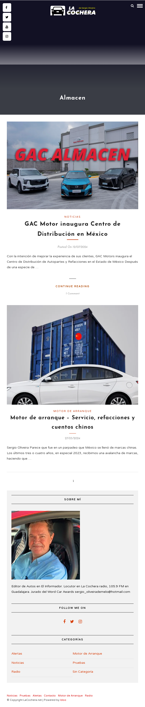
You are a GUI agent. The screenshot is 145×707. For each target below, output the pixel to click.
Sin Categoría (83, 672)
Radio (15, 672)
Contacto (50, 695)
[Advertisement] (72, 52)
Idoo (63, 700)
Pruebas (79, 663)
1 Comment (72, 293)
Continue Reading (72, 286)
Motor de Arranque (72, 411)
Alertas (16, 654)
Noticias (72, 216)
